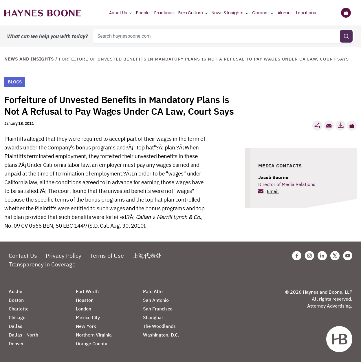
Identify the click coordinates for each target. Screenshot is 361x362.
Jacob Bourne (273, 177)
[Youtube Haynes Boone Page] (347, 255)
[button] (352, 126)
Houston (85, 300)
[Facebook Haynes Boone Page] (296, 255)
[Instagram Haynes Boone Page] (309, 255)
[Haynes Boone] (42, 13)
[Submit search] (346, 36)
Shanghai (153, 317)
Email (272, 191)
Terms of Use (107, 255)
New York (86, 326)
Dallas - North (23, 335)
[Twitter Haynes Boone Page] (335, 255)
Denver (16, 343)
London (83, 309)
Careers (260, 13)
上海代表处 (147, 255)
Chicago (17, 317)
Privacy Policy (63, 255)
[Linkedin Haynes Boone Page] (322, 255)
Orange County (91, 343)
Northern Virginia (94, 335)
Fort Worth (87, 291)
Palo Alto (153, 291)
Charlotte (19, 309)
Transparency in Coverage (42, 264)
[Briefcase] (345, 13)
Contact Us (23, 255)
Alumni (285, 13)
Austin (15, 291)
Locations (306, 13)
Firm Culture (190, 13)
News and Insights (29, 59)
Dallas (15, 326)
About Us (118, 13)
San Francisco (158, 309)
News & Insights (227, 13)
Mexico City (88, 317)
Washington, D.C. (161, 335)
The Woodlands (159, 326)
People (143, 13)
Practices (164, 13)
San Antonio (156, 300)
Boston (16, 300)
